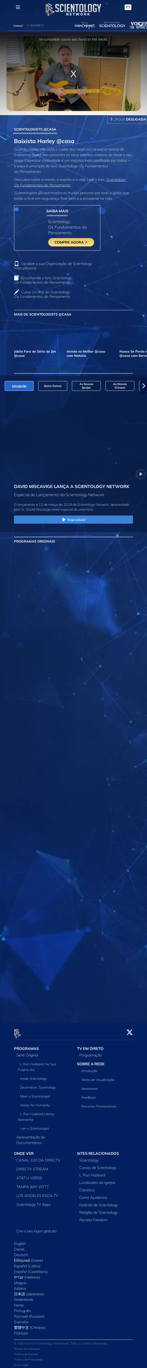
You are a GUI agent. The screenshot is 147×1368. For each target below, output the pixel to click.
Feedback (88, 1095)
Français (21, 1330)
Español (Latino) (27, 1263)
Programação (90, 1052)
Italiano (20, 1285)
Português (22, 1308)
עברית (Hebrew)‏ (27, 1274)
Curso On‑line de (42, 294)
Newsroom (89, 1086)
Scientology (88, 1157)
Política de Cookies (26, 1351)
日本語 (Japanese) (29, 1291)
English (20, 1241)
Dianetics (87, 1187)
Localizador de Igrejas (97, 1180)
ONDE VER (24, 1150)
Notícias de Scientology (98, 1202)
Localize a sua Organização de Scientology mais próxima (53, 265)
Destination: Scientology (38, 1085)
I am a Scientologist (34, 1126)
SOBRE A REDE (91, 1061)
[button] (143, 385)
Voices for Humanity (35, 1102)
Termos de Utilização (27, 1346)
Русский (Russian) (29, 1313)
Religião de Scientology (98, 1209)
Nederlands (23, 1297)
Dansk (19, 1246)
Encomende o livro (43, 280)
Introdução (89, 1068)
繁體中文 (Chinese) (30, 1325)
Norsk (19, 1302)
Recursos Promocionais (98, 1104)
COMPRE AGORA (71, 242)
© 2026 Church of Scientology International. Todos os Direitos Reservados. (61, 1340)
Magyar (20, 1280)
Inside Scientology (33, 1076)
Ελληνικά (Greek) (28, 1257)
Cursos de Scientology (97, 1165)
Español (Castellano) (31, 1269)
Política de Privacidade (28, 1356)
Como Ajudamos (93, 1195)
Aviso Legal (21, 1362)
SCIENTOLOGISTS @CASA (35, 129)
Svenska (21, 1319)
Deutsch (21, 1252)
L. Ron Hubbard (92, 1172)
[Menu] (17, 7)
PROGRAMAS (26, 1045)
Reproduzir (73, 520)
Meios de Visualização (97, 1077)
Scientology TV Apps (33, 1202)
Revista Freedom (93, 1217)
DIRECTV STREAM (32, 1166)
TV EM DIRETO (90, 1045)
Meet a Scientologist (35, 1094)
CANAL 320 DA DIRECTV (38, 1157)
